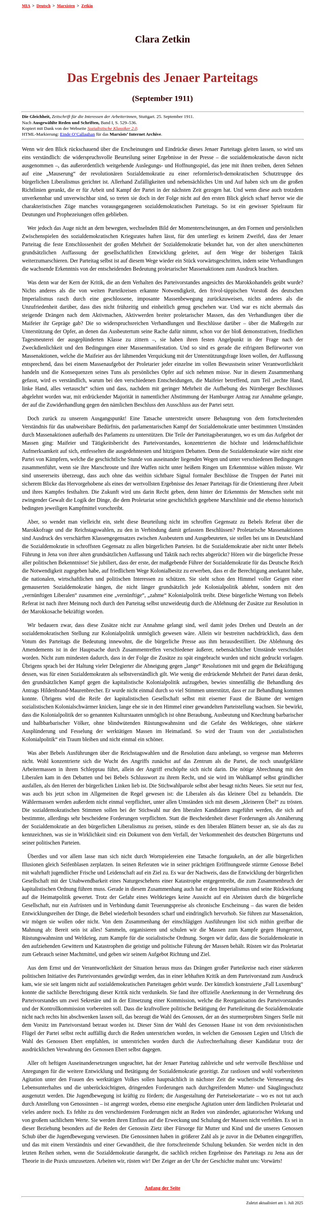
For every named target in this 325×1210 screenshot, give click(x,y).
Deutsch (43, 5)
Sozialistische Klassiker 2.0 (112, 128)
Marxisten (66, 5)
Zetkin (87, 5)
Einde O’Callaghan (77, 134)
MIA (26, 5)
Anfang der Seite (163, 1188)
